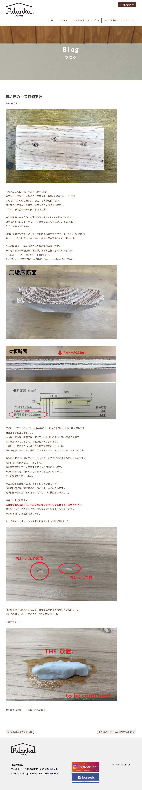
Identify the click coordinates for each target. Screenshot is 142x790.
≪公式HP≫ (52, 773)
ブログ (96, 20)
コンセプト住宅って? (80, 20)
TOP (51, 20)
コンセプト (62, 20)
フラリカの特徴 (110, 20)
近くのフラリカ (127, 20)
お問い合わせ (127, 5)
